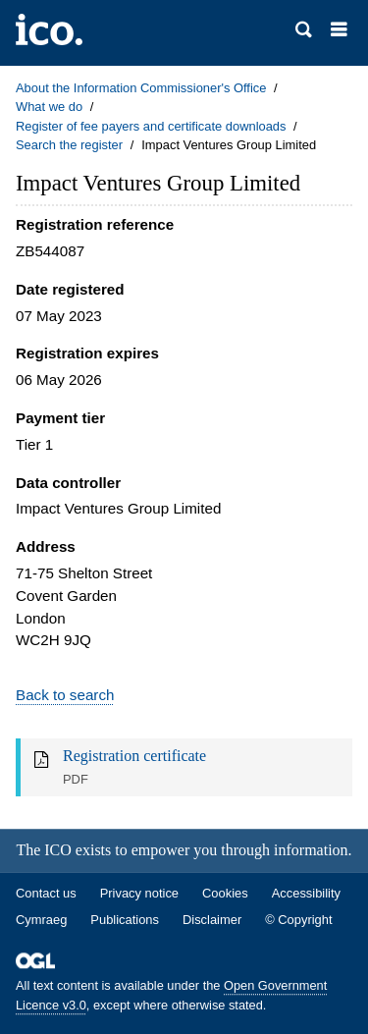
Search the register (69, 144)
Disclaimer (212, 919)
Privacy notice (139, 893)
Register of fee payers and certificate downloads (151, 126)
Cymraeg (41, 919)
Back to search (65, 694)
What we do (49, 106)
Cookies (225, 893)
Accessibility (306, 893)
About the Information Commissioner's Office (141, 88)
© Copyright (298, 919)
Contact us (46, 893)
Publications (124, 919)
